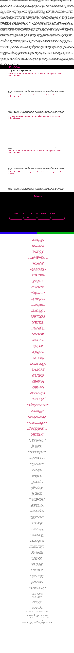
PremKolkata (14, 67)
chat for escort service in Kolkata (38, 274)
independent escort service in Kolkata (37, 423)
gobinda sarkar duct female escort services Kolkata (38, 405)
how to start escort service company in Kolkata (37, 421)
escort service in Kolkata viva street (38, 341)
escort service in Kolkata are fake (38, 323)
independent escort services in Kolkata (37, 424)
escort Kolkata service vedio (38, 303)
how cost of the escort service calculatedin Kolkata (37, 417)
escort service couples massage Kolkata (38, 315)
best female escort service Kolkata (38, 265)
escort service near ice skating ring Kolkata (38, 363)
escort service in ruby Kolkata (38, 346)
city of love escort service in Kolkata (38, 285)
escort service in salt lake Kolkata (38, 250)
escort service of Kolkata (38, 244)
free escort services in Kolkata (38, 399)
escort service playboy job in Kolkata (38, 369)
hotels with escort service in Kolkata (37, 413)
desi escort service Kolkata (38, 293)
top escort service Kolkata (38, 255)
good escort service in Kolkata (38, 406)
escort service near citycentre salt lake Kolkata (38, 362)
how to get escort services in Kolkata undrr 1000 (37, 418)
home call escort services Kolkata (37, 411)
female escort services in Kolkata (38, 394)
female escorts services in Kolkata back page (38, 397)
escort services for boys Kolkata (37, 376)
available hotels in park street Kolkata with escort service (38, 258)
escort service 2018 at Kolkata (38, 306)
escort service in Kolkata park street (38, 336)
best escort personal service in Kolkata (38, 261)
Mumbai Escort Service (30, 217)
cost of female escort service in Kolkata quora (38, 289)
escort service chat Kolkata (38, 314)
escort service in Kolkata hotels (38, 328)
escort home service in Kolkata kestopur (38, 300)
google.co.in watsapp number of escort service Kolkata (38, 407)
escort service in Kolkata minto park (38, 334)
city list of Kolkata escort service (38, 283)
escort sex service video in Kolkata (38, 382)
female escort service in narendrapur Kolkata (38, 393)
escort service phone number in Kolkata (38, 368)
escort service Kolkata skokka (38, 356)
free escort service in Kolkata (38, 252)
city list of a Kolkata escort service (38, 282)
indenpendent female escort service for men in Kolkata (37, 422)
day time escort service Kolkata (38, 291)
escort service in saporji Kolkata (38, 347)
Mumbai (16, 213)
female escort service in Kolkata (38, 240)
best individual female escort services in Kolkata (38, 267)
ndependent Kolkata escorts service (37, 432)
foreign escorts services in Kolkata (38, 398)
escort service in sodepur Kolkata (38, 350)
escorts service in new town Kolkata (38, 388)
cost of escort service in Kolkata (38, 288)
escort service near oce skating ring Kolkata (38, 364)
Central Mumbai (44, 213)
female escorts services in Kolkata (38, 395)
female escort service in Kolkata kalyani (38, 392)
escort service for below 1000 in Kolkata (38, 316)
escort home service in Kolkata (38, 298)
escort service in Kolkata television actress (38, 338)
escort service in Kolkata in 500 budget (38, 329)
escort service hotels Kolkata (38, 318)
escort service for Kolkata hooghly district (38, 317)
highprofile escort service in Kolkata (38, 410)
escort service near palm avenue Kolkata (38, 365)
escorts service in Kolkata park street (38, 387)
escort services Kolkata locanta (38, 379)
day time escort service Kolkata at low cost (38, 292)
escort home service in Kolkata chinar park (38, 299)
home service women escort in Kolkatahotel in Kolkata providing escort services (37, 412)
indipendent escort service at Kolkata (37, 436)
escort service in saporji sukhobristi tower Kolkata (38, 348)
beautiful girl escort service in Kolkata (38, 259)
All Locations (37, 196)
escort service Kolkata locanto (38, 251)
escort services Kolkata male (38, 380)
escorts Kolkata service (38, 383)
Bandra (53, 213)
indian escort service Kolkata (37, 434)
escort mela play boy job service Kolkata (38, 305)
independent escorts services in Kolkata (37, 428)
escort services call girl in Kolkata (38, 373)
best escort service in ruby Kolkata (38, 262)
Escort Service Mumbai (58, 217)
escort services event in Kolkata (38, 374)
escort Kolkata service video (38, 304)
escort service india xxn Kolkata (38, 353)
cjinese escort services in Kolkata (38, 286)
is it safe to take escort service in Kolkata (37, 438)
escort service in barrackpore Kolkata (38, 320)
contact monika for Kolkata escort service (38, 287)
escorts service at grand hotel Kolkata (38, 385)
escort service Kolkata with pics (38, 358)
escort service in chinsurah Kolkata (38, 321)
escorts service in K (37, 236)
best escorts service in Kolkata (38, 264)
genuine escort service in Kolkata (38, 400)
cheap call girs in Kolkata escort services (38, 275)
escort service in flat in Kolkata (38, 322)
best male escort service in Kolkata (38, 268)
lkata (41, 236)
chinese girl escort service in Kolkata (38, 281)
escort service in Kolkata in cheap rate (38, 330)
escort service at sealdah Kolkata (38, 312)
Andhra (30, 213)
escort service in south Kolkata (38, 351)
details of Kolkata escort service (38, 294)
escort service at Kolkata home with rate (38, 311)
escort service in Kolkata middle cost (38, 333)
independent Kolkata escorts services (37, 433)
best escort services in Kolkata (38, 263)
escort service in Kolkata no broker (38, 335)
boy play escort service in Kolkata (38, 271)
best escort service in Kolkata (38, 241)
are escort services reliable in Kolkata (38, 257)
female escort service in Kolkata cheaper (38, 391)
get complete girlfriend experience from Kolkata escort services (38, 404)
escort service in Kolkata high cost (38, 326)
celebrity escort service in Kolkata (38, 273)
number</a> (37, 235)
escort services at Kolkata (38, 371)
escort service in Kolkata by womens (38, 324)
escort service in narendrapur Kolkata (38, 344)
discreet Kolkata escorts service (38, 295)
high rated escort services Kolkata (38, 409)
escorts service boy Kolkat (37, 386)
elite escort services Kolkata (38, 297)
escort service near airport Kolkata (38, 359)
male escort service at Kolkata (38, 247)
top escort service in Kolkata (38, 253)
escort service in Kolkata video (38, 339)
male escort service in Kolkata (38, 239)
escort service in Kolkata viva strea (38, 340)
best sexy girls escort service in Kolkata (38, 270)
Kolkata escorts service (38, 238)
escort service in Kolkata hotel (38, 327)
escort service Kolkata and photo (38, 354)
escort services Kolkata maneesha (38, 381)
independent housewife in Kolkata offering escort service (37, 430)
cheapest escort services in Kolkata (38, 280)
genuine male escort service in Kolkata (38, 403)
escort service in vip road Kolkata (38, 352)
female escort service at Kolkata (38, 245)
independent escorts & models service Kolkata (37, 427)
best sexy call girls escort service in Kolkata (38, 269)
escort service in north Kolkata (38, 345)
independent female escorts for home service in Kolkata (37, 429)
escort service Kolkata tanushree (38, 357)
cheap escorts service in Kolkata (38, 277)
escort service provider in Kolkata (38, 370)
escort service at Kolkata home (38, 310)
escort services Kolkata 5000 (38, 377)
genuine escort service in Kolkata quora (38, 401)
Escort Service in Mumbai (44, 217)
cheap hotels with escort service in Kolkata (38, 279)
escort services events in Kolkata (38, 375)
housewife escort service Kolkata (37, 415)
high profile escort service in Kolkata (38, 246)
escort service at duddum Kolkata (38, 309)
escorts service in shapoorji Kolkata (38, 389)
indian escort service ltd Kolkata (37, 435)
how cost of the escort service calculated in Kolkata (37, 416)
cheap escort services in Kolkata (38, 276)
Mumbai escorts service (16, 217)
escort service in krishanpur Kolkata (38, 342)
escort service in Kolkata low (38, 332)
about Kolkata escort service (38, 256)
